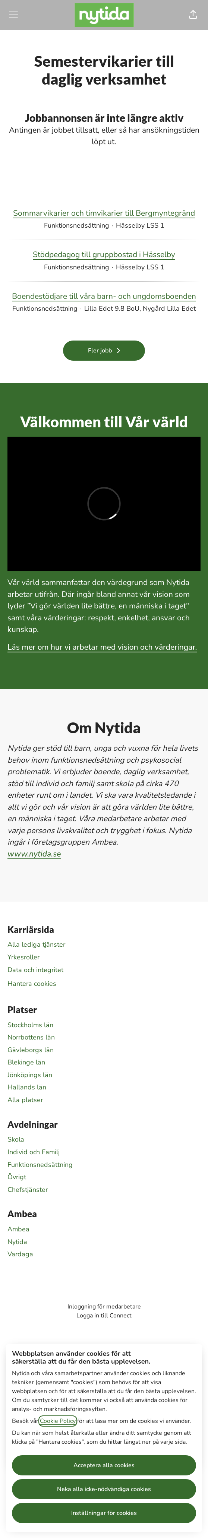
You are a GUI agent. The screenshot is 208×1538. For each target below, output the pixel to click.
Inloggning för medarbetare (104, 1307)
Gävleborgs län (30, 1049)
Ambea (18, 1229)
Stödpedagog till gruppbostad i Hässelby (104, 255)
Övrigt (16, 1177)
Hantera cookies (31, 983)
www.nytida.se (34, 854)
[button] (193, 14)
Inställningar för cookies (104, 1513)
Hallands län (26, 1087)
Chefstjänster (27, 1189)
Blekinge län (26, 1062)
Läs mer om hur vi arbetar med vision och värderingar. (102, 647)
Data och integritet (35, 969)
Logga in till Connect (104, 1315)
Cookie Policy (58, 1421)
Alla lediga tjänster (36, 944)
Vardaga (20, 1254)
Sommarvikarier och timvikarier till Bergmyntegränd (104, 213)
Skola (15, 1139)
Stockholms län (30, 1024)
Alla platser (25, 1099)
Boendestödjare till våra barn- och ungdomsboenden (104, 297)
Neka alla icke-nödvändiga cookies (104, 1489)
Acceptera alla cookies (104, 1465)
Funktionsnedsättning (40, 1164)
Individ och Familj (33, 1152)
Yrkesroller (23, 957)
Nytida (17, 1241)
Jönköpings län (29, 1074)
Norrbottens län (31, 1037)
